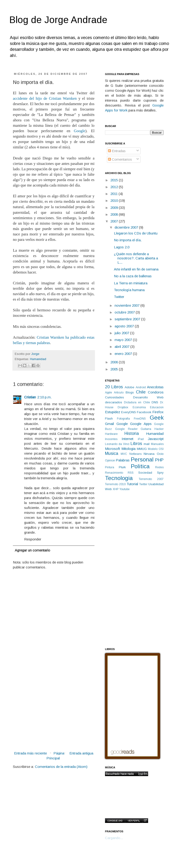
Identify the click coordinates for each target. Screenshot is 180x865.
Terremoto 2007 (151, 479)
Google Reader (126, 429)
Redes (159, 467)
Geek (157, 417)
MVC (124, 454)
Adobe (129, 387)
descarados (113, 402)
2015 (114, 180)
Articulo (119, 392)
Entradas (117, 151)
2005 (114, 369)
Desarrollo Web (148, 397)
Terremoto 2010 (115, 484)
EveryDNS (128, 412)
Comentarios (120, 159)
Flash (109, 418)
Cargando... (114, 838)
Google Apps (141, 424)
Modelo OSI (156, 449)
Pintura (109, 467)
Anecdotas (155, 387)
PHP (159, 460)
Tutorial (132, 484)
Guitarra (146, 429)
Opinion (110, 460)
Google (79, 131)
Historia (131, 433)
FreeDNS (140, 418)
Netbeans (135, 454)
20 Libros (114, 387)
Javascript (156, 439)
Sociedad (145, 472)
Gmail (109, 424)
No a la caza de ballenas (133, 276)
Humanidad (38, 359)
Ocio (160, 454)
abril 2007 (122, 347)
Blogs (130, 392)
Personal (142, 459)
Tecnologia (119, 478)
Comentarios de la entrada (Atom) (61, 767)
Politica (140, 466)
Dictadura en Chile (137, 402)
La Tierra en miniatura (130, 283)
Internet (127, 439)
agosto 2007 (125, 326)
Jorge (35, 354)
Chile (141, 392)
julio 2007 (122, 333)
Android (141, 387)
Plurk (122, 467)
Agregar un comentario (32, 550)
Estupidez (112, 412)
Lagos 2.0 (121, 247)
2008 (114, 214)
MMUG (142, 449)
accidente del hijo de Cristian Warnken (45, 98)
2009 (114, 208)
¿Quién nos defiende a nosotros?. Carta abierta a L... (136, 258)
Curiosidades (114, 397)
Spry (160, 472)
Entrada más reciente (30, 753)
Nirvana (149, 454)
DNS (155, 402)
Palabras (123, 460)
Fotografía (123, 418)
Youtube (124, 489)
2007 (114, 221)
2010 (114, 200)
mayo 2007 (124, 340)
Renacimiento (114, 472)
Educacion (157, 407)
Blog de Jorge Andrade (58, 20)
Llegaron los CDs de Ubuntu (136, 233)
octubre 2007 (125, 312)
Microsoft (112, 449)
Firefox (158, 412)
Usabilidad (156, 484)
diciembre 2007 (127, 227)
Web (108, 489)
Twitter (119, 297)
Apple (108, 392)
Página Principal (55, 755)
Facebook (144, 412)
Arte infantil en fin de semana (136, 269)
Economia (139, 407)
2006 (114, 362)
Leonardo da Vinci (117, 444)
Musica (111, 453)
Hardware (111, 434)
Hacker (159, 429)
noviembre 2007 (127, 305)
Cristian (30, 397)
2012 (114, 187)
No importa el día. (128, 240)
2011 (114, 194)
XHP (116, 489)
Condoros (156, 392)
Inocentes (111, 439)
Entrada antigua (81, 753)
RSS (131, 472)
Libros (136, 443)
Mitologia (128, 449)
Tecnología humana (129, 290)
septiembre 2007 (128, 319)
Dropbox (123, 407)
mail (147, 444)
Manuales (157, 444)
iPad (141, 439)
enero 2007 (124, 354)
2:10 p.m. (44, 397)
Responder (32, 539)
